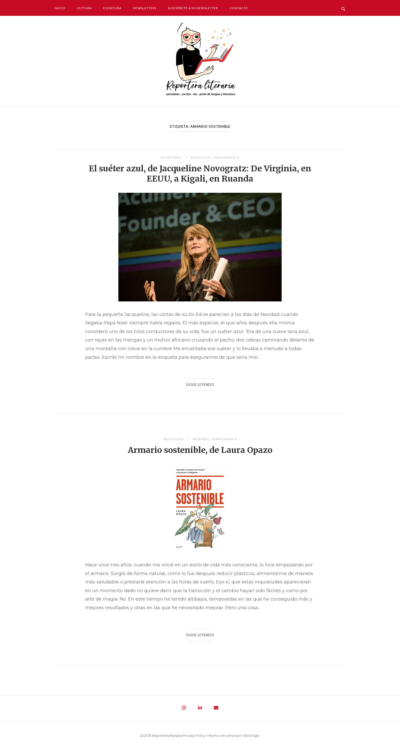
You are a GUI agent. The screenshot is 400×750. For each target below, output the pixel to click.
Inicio (60, 8)
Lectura (84, 8)
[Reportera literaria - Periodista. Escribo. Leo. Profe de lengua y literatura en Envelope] (216, 708)
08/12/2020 (174, 439)
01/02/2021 (172, 157)
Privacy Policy (194, 735)
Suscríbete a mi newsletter (193, 8)
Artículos (201, 157)
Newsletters (144, 8)
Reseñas (201, 439)
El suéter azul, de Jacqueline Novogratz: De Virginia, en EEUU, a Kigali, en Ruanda (200, 173)
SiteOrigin (251, 735)
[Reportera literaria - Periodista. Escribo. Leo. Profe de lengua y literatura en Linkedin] (200, 708)
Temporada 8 (226, 157)
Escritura (112, 8)
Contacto (239, 8)
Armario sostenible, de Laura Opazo (200, 450)
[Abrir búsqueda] (343, 7)
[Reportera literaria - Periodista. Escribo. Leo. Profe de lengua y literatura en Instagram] (184, 708)
